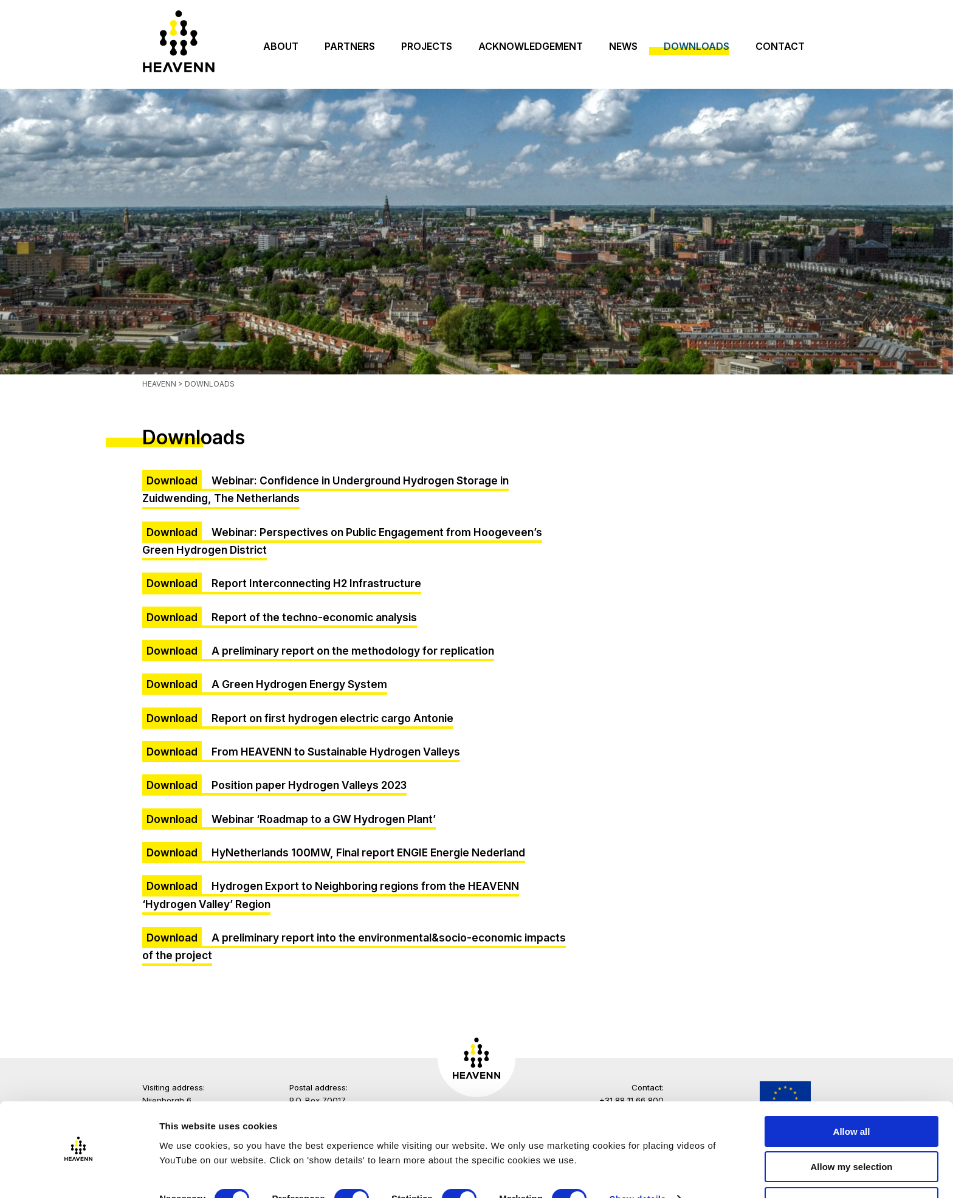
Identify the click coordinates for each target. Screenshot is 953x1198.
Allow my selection (851, 1132)
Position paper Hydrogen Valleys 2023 (309, 785)
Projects (426, 46)
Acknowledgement (530, 46)
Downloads (696, 46)
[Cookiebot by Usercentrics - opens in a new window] (79, 1174)
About (280, 46)
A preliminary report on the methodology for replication (353, 650)
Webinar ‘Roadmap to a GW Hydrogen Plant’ (324, 819)
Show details (638, 1165)
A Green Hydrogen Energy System (299, 684)
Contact (780, 46)
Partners (350, 46)
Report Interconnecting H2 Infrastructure (316, 583)
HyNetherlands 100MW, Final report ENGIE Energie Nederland (368, 852)
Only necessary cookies (852, 1168)
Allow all (851, 1097)
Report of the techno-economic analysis (314, 617)
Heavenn (159, 383)
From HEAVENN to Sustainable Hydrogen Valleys (336, 751)
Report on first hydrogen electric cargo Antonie (332, 718)
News (623, 46)
